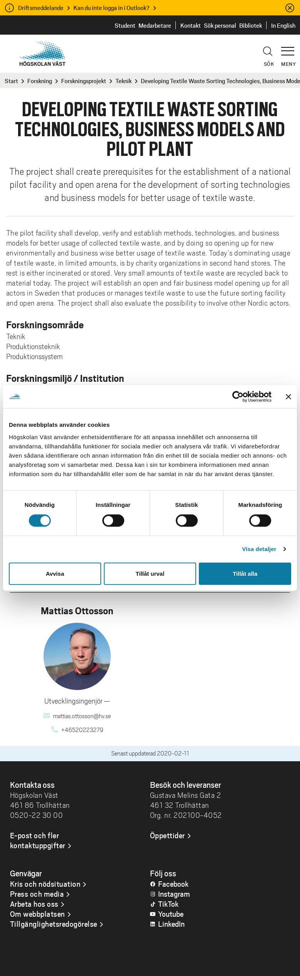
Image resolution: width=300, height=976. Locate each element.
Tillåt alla (245, 573)
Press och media (37, 894)
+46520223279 (82, 730)
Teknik (123, 81)
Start (11, 81)
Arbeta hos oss (34, 904)
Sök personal (220, 25)
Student (125, 25)
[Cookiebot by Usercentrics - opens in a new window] (238, 397)
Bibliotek (250, 25)
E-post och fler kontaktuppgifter (37, 840)
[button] (290, 48)
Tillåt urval (150, 573)
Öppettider (167, 835)
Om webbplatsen (37, 914)
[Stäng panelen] (288, 396)
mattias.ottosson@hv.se (82, 716)
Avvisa (55, 573)
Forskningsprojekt (83, 81)
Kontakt (190, 25)
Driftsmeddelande (40, 7)
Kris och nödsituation (45, 884)
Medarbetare (154, 25)
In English (283, 25)
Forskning (39, 81)
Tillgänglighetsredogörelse (53, 924)
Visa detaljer (259, 549)
